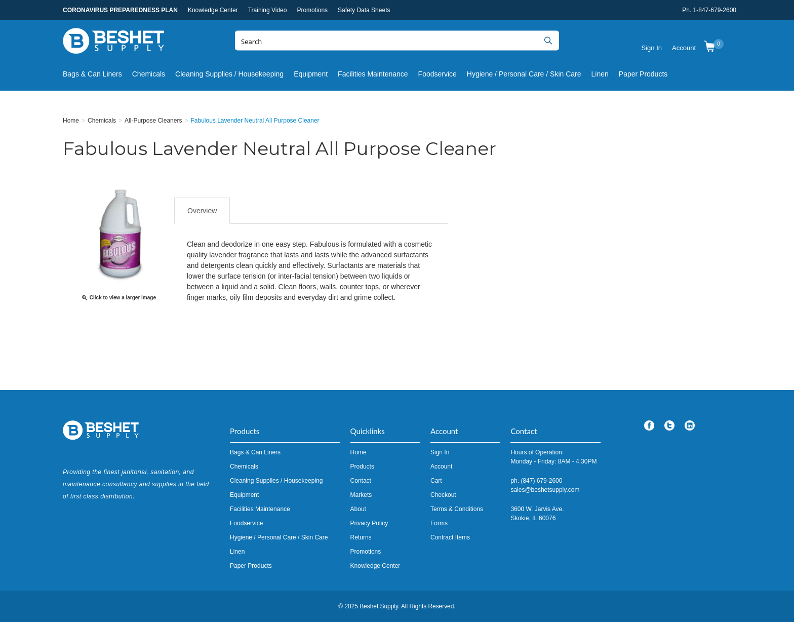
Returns (361, 537)
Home (358, 452)
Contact (360, 480)
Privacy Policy (369, 523)
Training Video (267, 10)
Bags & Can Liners (92, 74)
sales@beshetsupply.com (544, 489)
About (358, 509)
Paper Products (643, 74)
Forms (439, 523)
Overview (202, 211)
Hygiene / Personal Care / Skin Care (524, 74)
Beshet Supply (113, 43)
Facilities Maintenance (373, 74)
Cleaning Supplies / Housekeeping (229, 74)
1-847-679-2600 (714, 10)
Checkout (443, 494)
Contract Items (450, 537)
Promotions (312, 10)
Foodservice (437, 74)
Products (362, 466)
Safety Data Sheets (364, 10)
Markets (361, 494)
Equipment (311, 74)
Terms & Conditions (456, 509)
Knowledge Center (213, 10)
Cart (436, 480)
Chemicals (148, 74)
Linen (600, 74)
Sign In (652, 48)
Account (684, 48)
